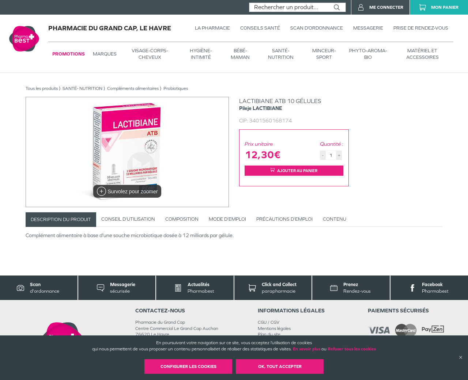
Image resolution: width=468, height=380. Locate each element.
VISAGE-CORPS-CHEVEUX (150, 54)
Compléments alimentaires (133, 88)
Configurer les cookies (188, 366)
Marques (105, 54)
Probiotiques (175, 88)
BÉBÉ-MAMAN (240, 54)
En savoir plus (306, 349)
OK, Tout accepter (280, 366)
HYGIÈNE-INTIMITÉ (201, 54)
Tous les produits (42, 88)
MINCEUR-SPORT (324, 54)
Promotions (68, 54)
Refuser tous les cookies (352, 349)
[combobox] (288, 7)
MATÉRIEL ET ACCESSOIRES (422, 54)
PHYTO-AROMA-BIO (368, 54)
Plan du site (269, 334)
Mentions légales (274, 328)
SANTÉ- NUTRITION (281, 54)
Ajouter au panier (294, 170)
